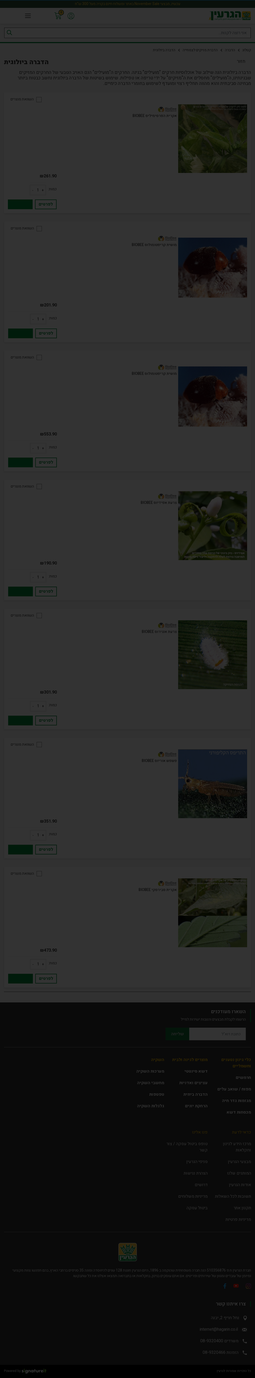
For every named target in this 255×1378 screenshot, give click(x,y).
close (240, 622)
